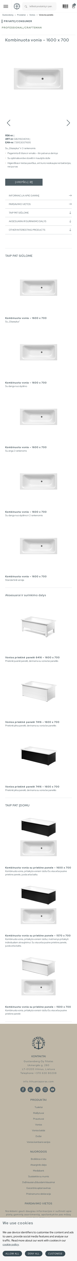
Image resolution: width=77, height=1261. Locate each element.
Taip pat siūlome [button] (40, 212)
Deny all (34, 1253)
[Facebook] (23, 1089)
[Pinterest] (38, 1089)
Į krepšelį (24, 182)
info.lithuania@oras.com (38, 1081)
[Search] (26, 6)
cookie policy (11, 1244)
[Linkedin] (30, 1089)
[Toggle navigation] (6, 6)
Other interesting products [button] (40, 229)
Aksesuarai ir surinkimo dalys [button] (40, 221)
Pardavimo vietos (40, 204)
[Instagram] (45, 1089)
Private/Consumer (18, 21)
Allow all (12, 1253)
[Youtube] (52, 1089)
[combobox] (43, 6)
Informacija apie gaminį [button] (40, 195)
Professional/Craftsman (22, 27)
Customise (55, 1253)
